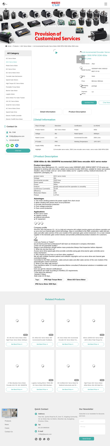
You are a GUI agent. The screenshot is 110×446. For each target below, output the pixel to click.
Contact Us (9, 432)
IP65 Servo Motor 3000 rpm (45, 284)
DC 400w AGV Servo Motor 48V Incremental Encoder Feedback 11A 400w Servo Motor (42, 339)
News (7, 424)
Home (9, 46)
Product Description (77, 112)
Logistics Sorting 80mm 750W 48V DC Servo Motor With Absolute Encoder (42, 384)
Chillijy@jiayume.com (16, 136)
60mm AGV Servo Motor (76, 279)
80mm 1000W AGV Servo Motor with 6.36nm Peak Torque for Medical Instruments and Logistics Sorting (93, 339)
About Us (8, 417)
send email (86, 439)
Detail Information (47, 112)
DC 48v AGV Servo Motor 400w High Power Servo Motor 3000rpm (16, 339)
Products (16, 46)
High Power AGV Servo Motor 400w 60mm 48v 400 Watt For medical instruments (93, 384)
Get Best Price (89, 102)
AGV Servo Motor (25, 46)
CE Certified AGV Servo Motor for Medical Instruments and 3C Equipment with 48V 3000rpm (67, 384)
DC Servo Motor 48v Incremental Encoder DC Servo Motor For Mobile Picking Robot (68, 339)
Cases (7, 428)
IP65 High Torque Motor (53, 279)
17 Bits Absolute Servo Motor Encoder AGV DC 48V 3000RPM (17, 384)
